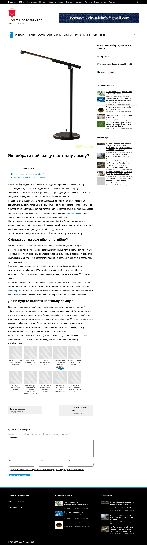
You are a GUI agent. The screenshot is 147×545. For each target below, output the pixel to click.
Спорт (60, 2)
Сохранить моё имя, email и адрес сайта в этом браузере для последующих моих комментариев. (47, 470)
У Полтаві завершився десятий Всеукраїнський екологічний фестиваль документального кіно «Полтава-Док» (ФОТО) (119, 147)
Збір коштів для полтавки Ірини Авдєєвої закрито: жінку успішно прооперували (118, 180)
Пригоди (42, 2)
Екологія (69, 2)
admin (106, 56)
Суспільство (32, 2)
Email (40, 461)
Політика (88, 2)
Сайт (69, 461)
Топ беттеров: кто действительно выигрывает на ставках (119, 93)
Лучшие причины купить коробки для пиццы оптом (119, 108)
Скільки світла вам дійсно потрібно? (27, 174)
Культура (52, 2)
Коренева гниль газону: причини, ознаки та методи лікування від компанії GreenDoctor (119, 124)
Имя (10, 461)
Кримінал (78, 2)
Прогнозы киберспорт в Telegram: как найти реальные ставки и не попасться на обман (119, 100)
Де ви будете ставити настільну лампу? (28, 177)
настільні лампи (74, 213)
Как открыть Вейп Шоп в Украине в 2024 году (120, 116)
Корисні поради (100, 2)
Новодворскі (14, 291)
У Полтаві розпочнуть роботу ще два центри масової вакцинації (119, 173)
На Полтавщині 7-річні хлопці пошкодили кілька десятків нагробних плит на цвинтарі (117, 165)
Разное (112, 2)
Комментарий (14, 437)
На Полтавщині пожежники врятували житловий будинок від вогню (119, 156)
